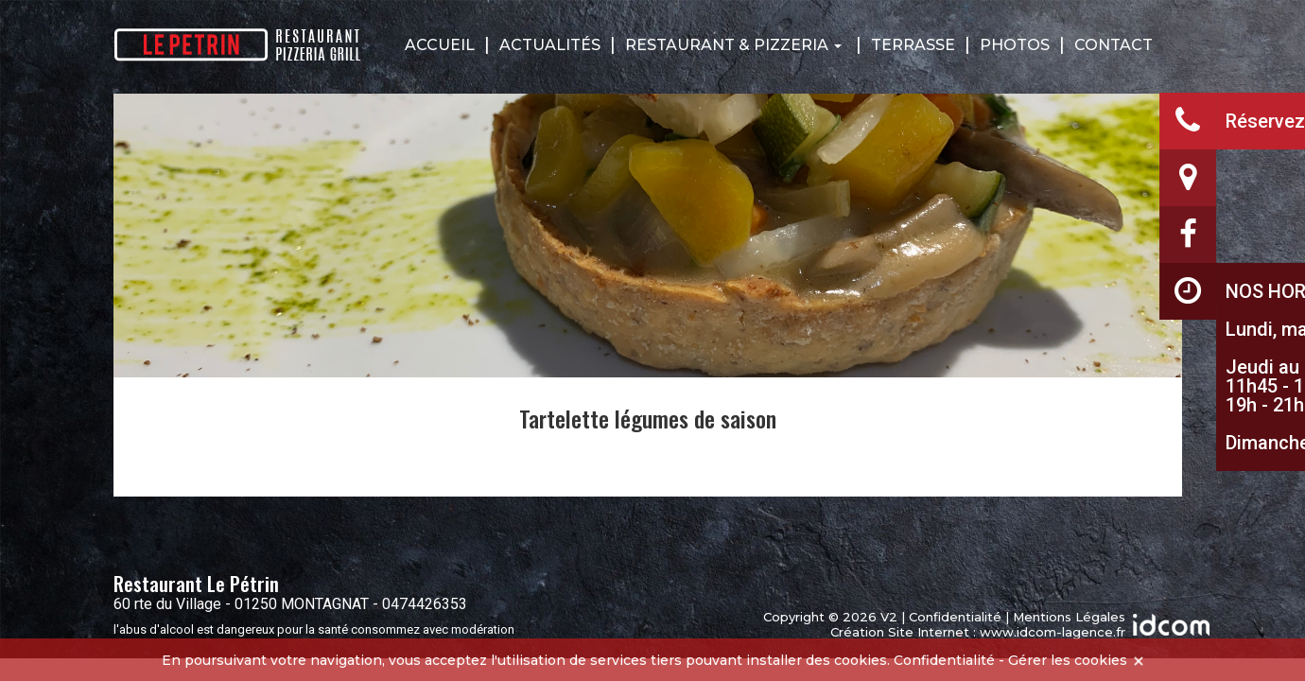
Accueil (440, 45)
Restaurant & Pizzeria (733, 45)
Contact (1113, 45)
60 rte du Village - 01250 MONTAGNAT (241, 604)
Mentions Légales (1069, 616)
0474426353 (424, 604)
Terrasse (913, 45)
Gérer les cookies (1067, 660)
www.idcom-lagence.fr (1052, 631)
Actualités (549, 45)
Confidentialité (955, 616)
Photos (1015, 45)
